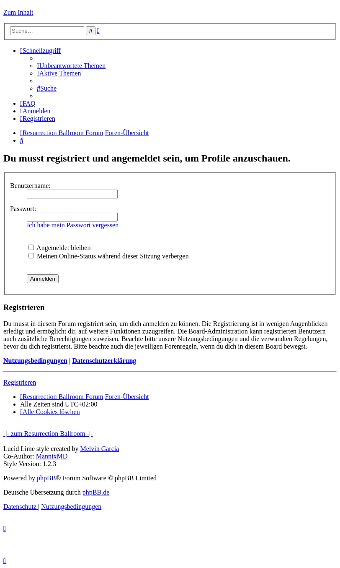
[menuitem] (71, 65)
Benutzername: (30, 185)
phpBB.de (95, 492)
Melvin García (99, 448)
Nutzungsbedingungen (35, 360)
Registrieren (19, 382)
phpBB (46, 478)
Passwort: (23, 208)
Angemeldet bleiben (59, 247)
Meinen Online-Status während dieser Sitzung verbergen (108, 256)
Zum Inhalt (18, 12)
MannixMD (52, 456)
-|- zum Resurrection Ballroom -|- (48, 433)
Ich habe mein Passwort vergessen (72, 225)
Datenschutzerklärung (104, 360)
